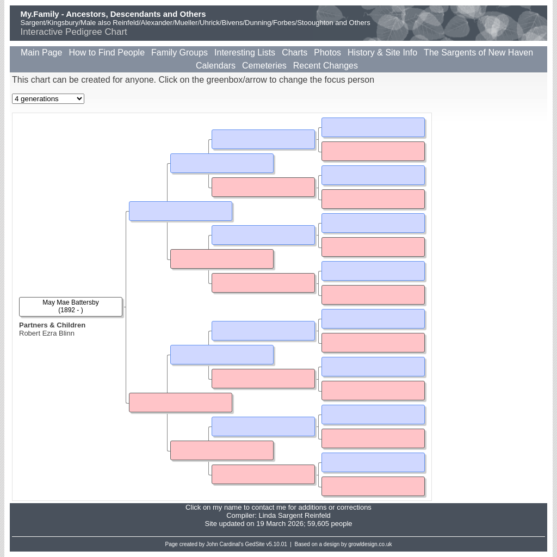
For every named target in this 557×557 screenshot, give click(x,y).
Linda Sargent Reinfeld (294, 515)
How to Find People (107, 52)
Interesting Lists (244, 52)
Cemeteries (264, 65)
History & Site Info (382, 52)
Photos (327, 52)
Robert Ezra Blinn (47, 333)
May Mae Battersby (70, 302)
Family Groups (179, 52)
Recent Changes (325, 65)
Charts (294, 52)
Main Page (42, 52)
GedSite (255, 544)
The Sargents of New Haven (478, 52)
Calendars (216, 65)
